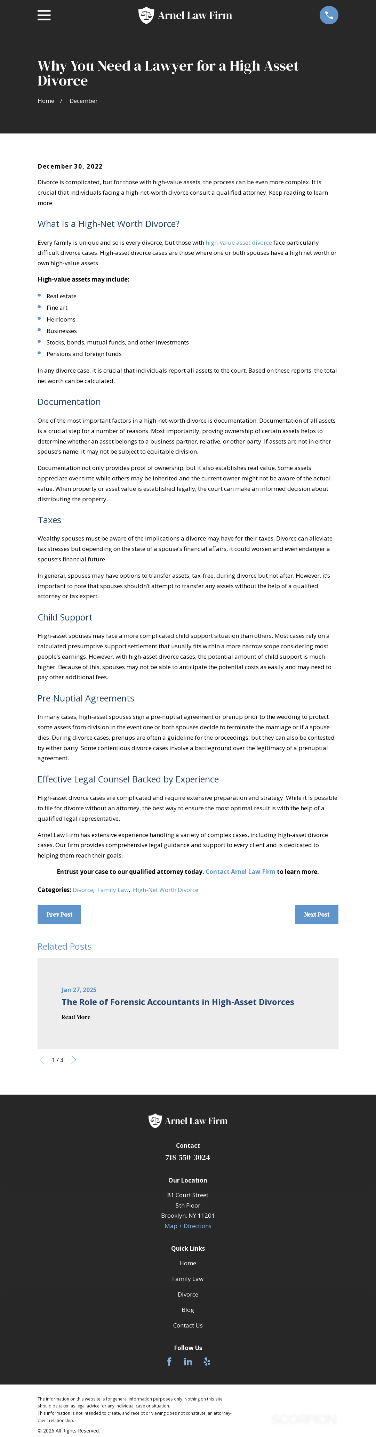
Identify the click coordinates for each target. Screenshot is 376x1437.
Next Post (316, 914)
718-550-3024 (187, 1157)
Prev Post (59, 914)
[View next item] (74, 1060)
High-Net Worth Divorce (165, 890)
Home (187, 1263)
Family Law (113, 890)
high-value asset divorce (239, 242)
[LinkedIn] (188, 1361)
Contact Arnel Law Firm (240, 872)
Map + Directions (188, 1226)
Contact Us (188, 1325)
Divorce (83, 890)
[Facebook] (169, 1361)
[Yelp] (207, 1361)
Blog (188, 1310)
